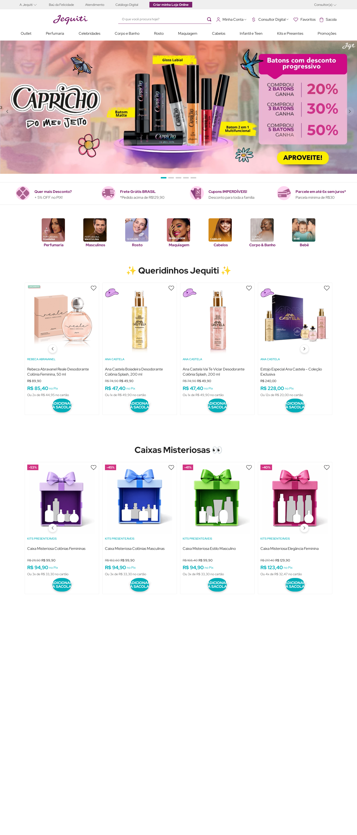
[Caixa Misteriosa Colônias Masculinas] (139, 519)
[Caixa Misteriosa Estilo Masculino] (217, 519)
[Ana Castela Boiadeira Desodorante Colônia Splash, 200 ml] (139, 345)
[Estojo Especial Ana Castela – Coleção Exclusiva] (295, 345)
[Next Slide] (350, 111)
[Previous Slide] (6, 111)
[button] (31, 4)
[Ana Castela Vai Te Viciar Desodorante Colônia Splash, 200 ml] (217, 345)
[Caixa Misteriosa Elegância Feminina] (295, 519)
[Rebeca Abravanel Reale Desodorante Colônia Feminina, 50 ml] (61, 345)
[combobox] (167, 19)
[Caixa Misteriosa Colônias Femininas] (61, 519)
